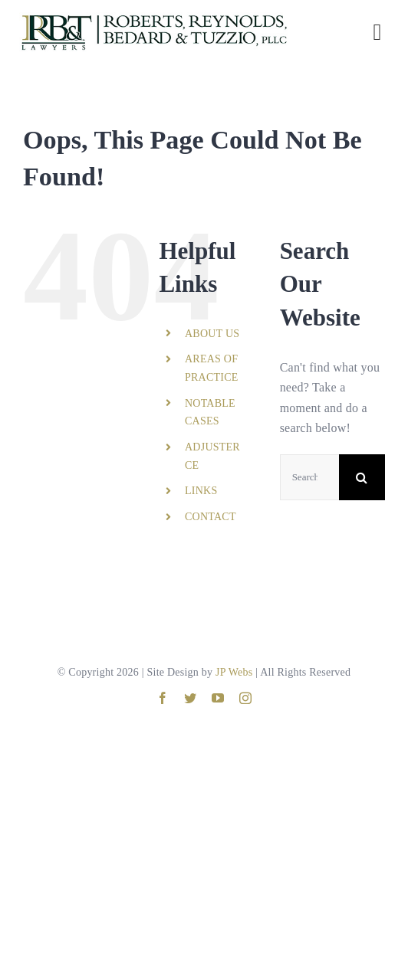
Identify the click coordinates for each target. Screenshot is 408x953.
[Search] (362, 477)
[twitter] (190, 698)
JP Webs (234, 672)
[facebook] (162, 698)
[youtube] (218, 698)
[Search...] (309, 477)
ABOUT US (212, 333)
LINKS (201, 490)
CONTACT (210, 516)
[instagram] (245, 698)
